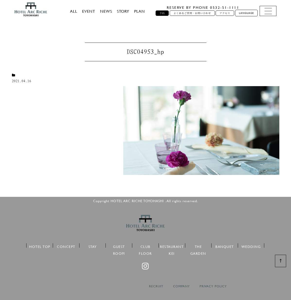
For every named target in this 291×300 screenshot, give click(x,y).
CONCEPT (66, 246)
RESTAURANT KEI (172, 246)
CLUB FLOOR (145, 246)
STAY (92, 246)
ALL (73, 11)
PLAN (139, 11)
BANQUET (224, 246)
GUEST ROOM (119, 246)
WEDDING (251, 246)
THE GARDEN (198, 246)
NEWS (106, 11)
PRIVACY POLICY (213, 286)
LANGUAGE (246, 13)
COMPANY (181, 286)
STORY (123, 11)
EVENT (88, 11)
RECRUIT (156, 286)
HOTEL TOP (39, 246)
